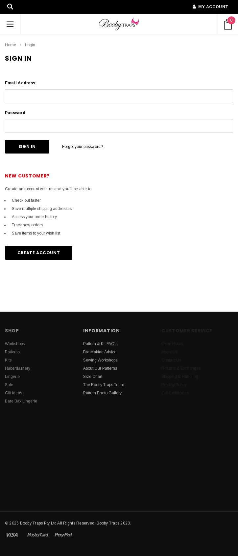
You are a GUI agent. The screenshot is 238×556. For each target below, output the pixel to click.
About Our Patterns (100, 368)
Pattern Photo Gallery (102, 393)
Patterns (12, 352)
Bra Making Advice (99, 352)
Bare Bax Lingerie (21, 401)
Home (10, 45)
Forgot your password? (82, 146)
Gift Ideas (13, 393)
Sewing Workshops (100, 360)
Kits (8, 360)
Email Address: (20, 83)
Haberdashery (17, 368)
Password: (16, 113)
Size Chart (92, 376)
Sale (9, 384)
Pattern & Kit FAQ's (100, 343)
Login (30, 45)
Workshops (15, 343)
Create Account (38, 253)
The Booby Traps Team (103, 384)
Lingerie (12, 376)
